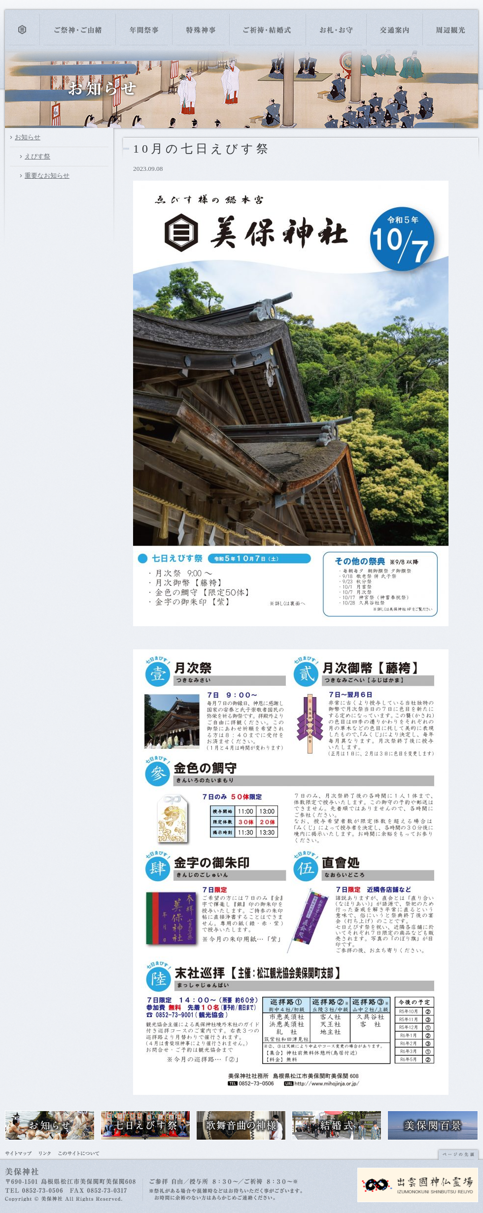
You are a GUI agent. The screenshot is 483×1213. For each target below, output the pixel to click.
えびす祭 (37, 156)
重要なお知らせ (47, 175)
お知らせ (27, 137)
